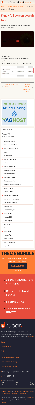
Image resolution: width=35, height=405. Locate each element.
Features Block (8, 188)
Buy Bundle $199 (17, 266)
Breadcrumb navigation (11, 195)
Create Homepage (9, 174)
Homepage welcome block (12, 184)
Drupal (4, 400)
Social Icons (8, 206)
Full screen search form (11, 163)
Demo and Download (10, 145)
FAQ (2, 351)
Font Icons (7, 224)
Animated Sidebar (9, 166)
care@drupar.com (8, 380)
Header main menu (9, 86)
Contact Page (8, 235)
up (17, 84)
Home (3, 6)
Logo (5, 152)
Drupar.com (30, 397)
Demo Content (8, 239)
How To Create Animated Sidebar (26, 88)
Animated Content (9, 177)
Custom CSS (8, 217)
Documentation (6, 346)
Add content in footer (10, 203)
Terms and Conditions (18, 394)
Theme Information (10, 141)
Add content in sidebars (11, 199)
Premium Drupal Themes (9, 366)
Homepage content (10, 181)
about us (31, 337)
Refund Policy (17, 391)
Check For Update (9, 242)
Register (28, 2)
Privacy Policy (5, 394)
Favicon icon (8, 156)
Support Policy (28, 391)
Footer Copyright (9, 210)
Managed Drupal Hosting (9, 362)
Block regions (8, 221)
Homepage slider (9, 170)
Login (21, 2)
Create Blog (7, 231)
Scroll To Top (8, 213)
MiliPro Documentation (15, 6)
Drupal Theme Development (10, 357)
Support (6, 246)
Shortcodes (7, 228)
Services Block (8, 192)
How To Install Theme (11, 148)
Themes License (6, 391)
